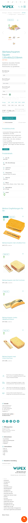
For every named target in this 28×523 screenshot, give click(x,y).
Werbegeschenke (7, 490)
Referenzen (5, 451)
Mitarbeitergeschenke (8, 500)
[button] (3, 33)
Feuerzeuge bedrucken (8, 503)
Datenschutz (5, 442)
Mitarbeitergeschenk (8, 488)
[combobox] (14, 83)
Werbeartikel (6, 480)
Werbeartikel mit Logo (8, 491)
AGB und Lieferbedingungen (8, 440)
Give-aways (6, 485)
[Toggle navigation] (24, 6)
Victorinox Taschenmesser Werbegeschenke (12, 508)
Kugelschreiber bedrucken (9, 501)
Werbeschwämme (16, 12)
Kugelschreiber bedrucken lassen (10, 495)
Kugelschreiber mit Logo (8, 506)
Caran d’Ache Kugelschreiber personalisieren (12, 509)
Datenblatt (6, 149)
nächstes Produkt (22, 14)
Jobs (4, 453)
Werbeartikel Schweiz (8, 487)
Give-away (6, 498)
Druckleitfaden (6, 439)
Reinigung (10, 12)
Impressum (5, 443)
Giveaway (6, 496)
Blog (4, 454)
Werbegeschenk (7, 482)
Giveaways (6, 483)
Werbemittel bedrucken (8, 493)
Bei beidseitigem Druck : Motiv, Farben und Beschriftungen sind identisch (14, 98)
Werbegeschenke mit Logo (9, 504)
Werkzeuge (4, 12)
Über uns (5, 448)
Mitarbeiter (5, 450)
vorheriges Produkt (11, 14)
